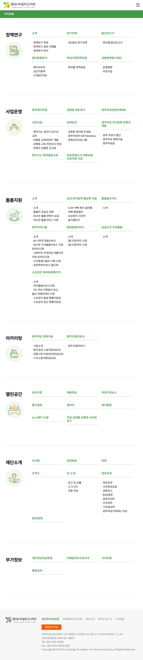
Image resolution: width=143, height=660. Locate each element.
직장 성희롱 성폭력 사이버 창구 (82, 419)
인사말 (36, 460)
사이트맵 (9, 14)
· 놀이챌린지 (73, 220)
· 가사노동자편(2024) (44, 358)
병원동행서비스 (76, 227)
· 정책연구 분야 (40, 50)
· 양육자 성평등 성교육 (44, 148)
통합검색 (37, 570)
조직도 (36, 473)
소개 (34, 33)
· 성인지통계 (38, 71)
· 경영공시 (106, 490)
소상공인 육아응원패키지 (46, 272)
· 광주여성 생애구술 (111, 139)
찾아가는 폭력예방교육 (45, 155)
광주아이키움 (39, 227)
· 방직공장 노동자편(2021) (46, 350)
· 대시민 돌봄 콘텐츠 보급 (45, 216)
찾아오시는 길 (105, 619)
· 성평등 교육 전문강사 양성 (47, 144)
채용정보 (72, 392)
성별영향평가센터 (111, 58)
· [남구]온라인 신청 (77, 244)
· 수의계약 (106, 503)
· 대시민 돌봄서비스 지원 (45, 220)
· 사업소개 (37, 345)
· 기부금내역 (108, 507)
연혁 (104, 460)
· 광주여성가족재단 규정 (114, 511)
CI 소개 (71, 473)
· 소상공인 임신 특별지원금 (46, 302)
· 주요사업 (106, 71)
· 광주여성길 (108, 143)
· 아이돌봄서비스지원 (43, 285)
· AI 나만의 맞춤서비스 (44, 240)
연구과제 (72, 33)
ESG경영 (37, 518)
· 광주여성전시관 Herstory (81, 135)
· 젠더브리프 (38, 67)
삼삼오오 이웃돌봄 (111, 227)
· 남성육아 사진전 (76, 216)
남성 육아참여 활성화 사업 (82, 198)
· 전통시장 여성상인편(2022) (47, 354)
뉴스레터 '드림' (40, 417)
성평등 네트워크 (76, 110)
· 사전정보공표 (109, 486)
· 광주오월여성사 (76, 345)
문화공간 (72, 122)
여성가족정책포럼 (77, 58)
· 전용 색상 (72, 490)
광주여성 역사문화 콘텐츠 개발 (116, 124)
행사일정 (37, 405)
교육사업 (37, 122)
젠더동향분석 (39, 58)
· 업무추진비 (108, 499)
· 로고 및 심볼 (74, 482)
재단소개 (90, 619)
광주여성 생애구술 (42, 336)
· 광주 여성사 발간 (111, 135)
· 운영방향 (106, 67)
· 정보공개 (106, 482)
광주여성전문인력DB (113, 110)
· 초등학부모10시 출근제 (45, 265)
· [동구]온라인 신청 (77, 240)
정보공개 (106, 473)
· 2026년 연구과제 (77, 42)
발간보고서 (107, 33)
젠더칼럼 (106, 405)
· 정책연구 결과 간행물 (44, 46)
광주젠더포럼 (39, 110)
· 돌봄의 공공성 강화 (43, 212)
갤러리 (70, 405)
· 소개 (35, 207)
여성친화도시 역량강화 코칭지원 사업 (80, 157)
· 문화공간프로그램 (77, 140)
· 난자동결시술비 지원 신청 (46, 261)
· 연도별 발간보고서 (111, 42)
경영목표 (72, 460)
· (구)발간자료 (39, 75)
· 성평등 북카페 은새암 (79, 131)
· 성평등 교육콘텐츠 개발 (45, 140)
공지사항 (37, 392)
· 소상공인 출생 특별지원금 (46, 298)
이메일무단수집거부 (78, 558)
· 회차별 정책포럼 (76, 67)
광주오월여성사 (76, 336)
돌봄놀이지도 (109, 198)
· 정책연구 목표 (40, 42)
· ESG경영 (107, 494)
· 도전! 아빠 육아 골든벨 (79, 207)
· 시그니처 (72, 486)
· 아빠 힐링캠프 (75, 212)
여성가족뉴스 (109, 392)
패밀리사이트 (51, 627)
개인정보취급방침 (42, 558)
